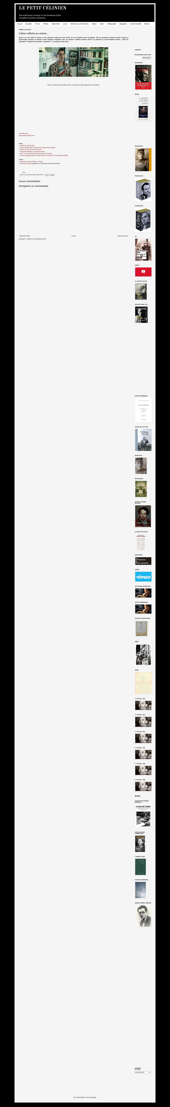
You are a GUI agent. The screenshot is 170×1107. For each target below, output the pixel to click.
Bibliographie (111, 24)
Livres (65, 24)
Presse (37, 24)
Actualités (28, 24)
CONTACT (138, 50)
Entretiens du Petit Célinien (79, 24)
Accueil (19, 24)
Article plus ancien (122, 236)
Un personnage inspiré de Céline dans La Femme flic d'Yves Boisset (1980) (44, 155)
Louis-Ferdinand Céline (30, 174)
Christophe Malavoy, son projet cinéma (32, 151)
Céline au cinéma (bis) (27, 145)
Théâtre (45, 24)
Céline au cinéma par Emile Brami (31, 149)
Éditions (147, 24)
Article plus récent (24, 236)
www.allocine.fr (23, 133)
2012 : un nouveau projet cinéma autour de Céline (36, 153)
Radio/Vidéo (56, 24)
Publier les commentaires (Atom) (36, 239)
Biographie (123, 24)
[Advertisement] (144, 37)
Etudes (94, 24)
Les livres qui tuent (26, 163)
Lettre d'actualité (135, 24)
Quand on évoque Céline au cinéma (31, 161)
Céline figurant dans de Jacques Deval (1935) (37, 147)
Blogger (94, 1097)
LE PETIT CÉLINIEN (42, 8)
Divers (102, 24)
